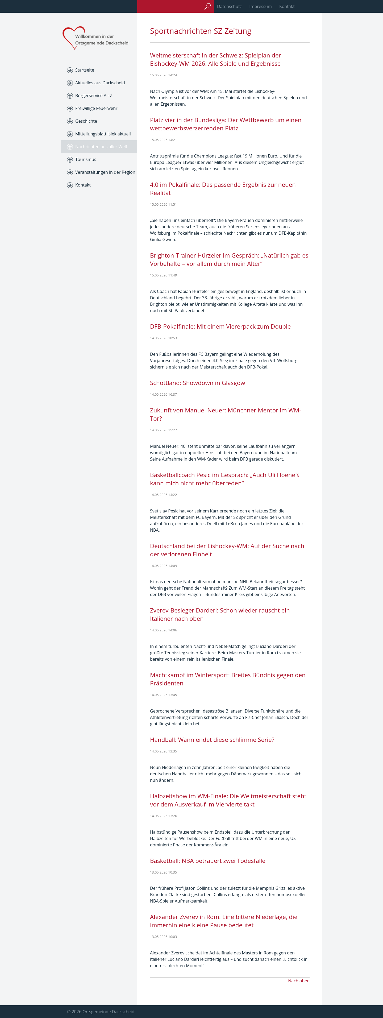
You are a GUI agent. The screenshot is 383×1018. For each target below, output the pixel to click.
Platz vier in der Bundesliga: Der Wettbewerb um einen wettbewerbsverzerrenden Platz (226, 124)
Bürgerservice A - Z (94, 95)
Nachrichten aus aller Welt (101, 147)
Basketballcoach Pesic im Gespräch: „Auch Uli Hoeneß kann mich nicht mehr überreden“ (224, 479)
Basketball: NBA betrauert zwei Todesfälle (207, 860)
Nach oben (299, 981)
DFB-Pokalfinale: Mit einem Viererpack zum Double (220, 326)
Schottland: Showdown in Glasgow (197, 383)
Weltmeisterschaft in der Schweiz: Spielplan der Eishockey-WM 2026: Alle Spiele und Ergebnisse (215, 59)
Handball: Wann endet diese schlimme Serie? (212, 739)
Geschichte (86, 121)
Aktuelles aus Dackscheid (100, 83)
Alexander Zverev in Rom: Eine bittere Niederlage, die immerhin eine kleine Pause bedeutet (223, 921)
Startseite (84, 70)
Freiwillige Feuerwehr (96, 108)
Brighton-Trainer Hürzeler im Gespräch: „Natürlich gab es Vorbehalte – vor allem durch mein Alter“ (229, 259)
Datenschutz (229, 6)
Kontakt (287, 6)
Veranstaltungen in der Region (105, 172)
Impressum (260, 6)
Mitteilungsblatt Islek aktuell (103, 134)
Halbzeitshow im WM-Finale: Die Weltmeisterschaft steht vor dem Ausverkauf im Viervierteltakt (228, 800)
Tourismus (85, 159)
